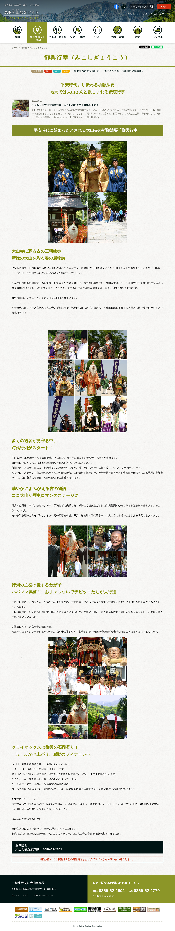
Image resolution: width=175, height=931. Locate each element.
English (164, 6)
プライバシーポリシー (43, 895)
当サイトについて (20, 895)
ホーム (15, 47)
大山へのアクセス (162, 14)
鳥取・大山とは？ (139, 14)
